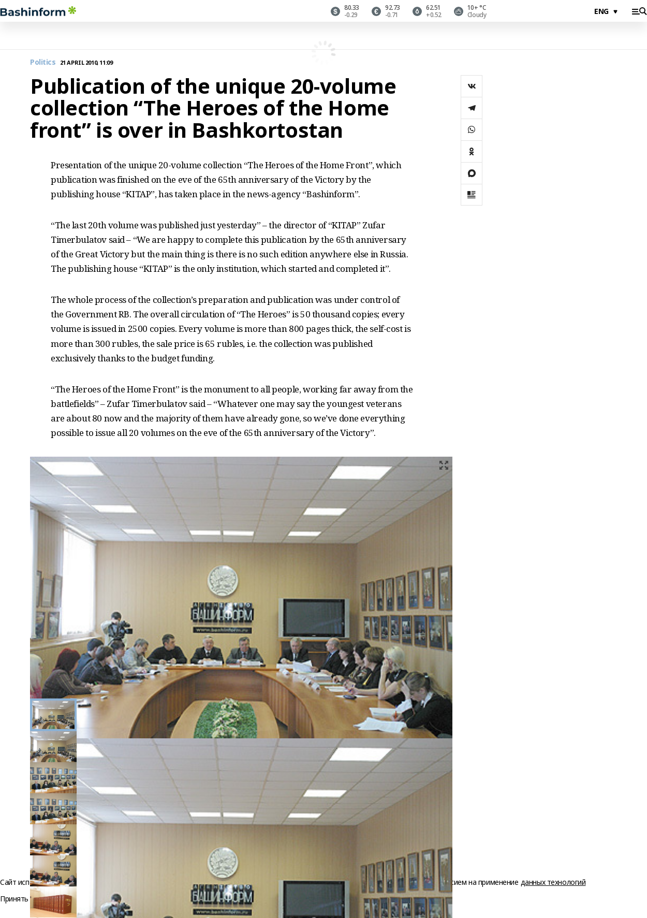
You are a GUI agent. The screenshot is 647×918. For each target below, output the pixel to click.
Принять (14, 899)
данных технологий (553, 882)
